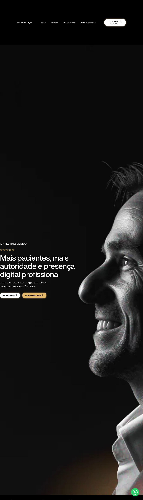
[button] (135, 492)
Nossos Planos (69, 22)
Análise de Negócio (88, 22)
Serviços (54, 22)
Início (43, 22)
